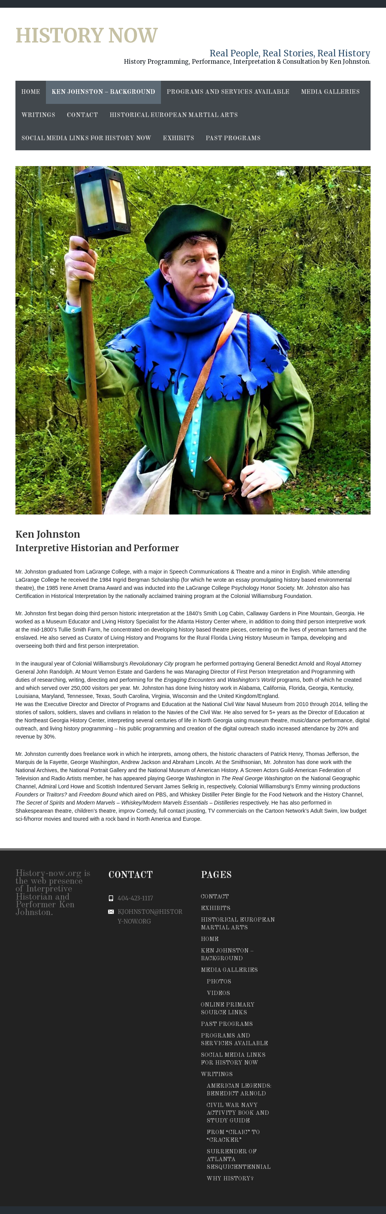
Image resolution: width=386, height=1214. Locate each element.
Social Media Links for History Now (86, 139)
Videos (218, 994)
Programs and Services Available (228, 92)
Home (30, 92)
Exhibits (178, 139)
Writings (38, 115)
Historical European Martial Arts (174, 115)
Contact (82, 115)
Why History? (230, 1179)
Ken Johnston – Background (103, 92)
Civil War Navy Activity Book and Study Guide (238, 1113)
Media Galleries (330, 92)
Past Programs (233, 139)
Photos (219, 982)
